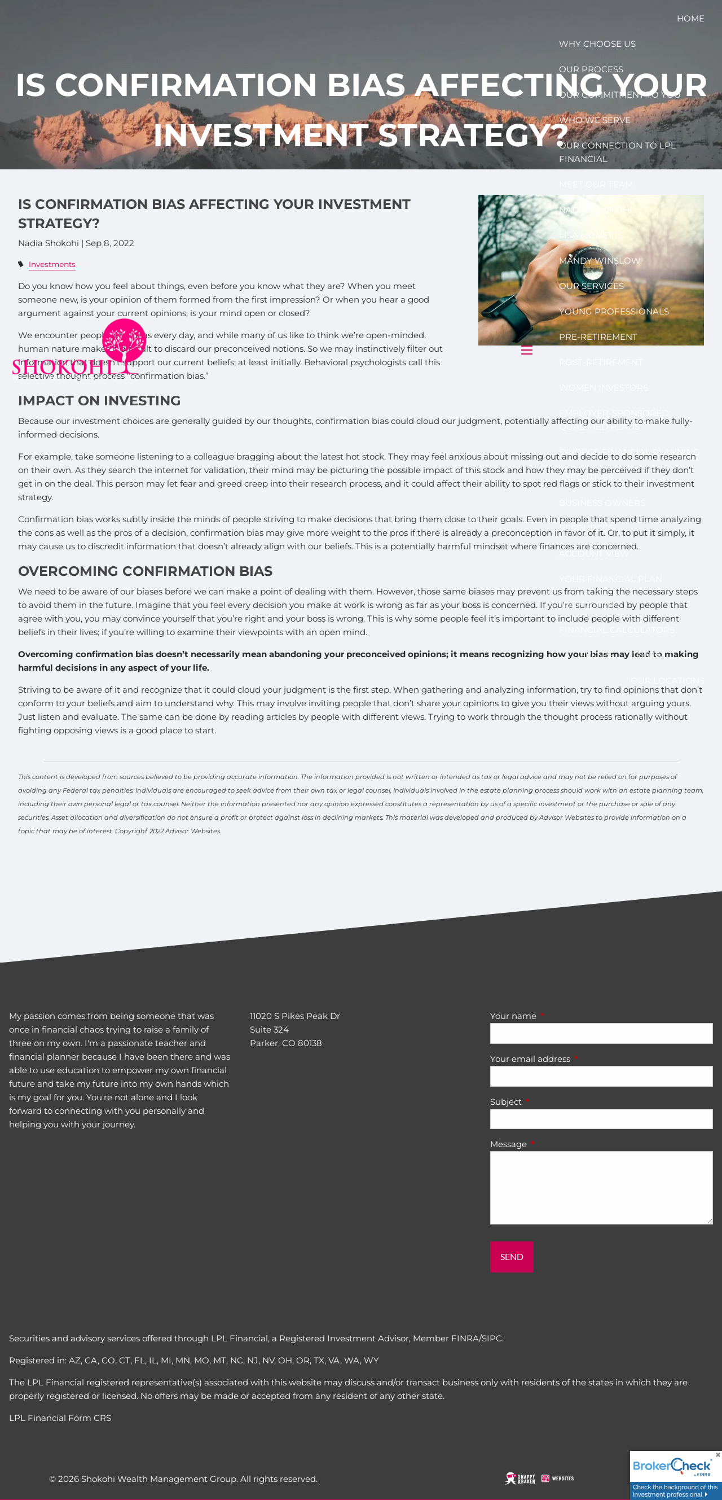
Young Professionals (614, 311)
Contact (652, 655)
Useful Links (590, 604)
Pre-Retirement (598, 336)
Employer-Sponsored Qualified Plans (613, 420)
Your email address (574, 1058)
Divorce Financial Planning (629, 452)
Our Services (591, 286)
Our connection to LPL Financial (617, 152)
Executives (586, 477)
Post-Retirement (601, 362)
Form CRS (89, 1417)
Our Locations (668, 680)
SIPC (492, 1338)
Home (691, 18)
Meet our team (596, 184)
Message (552, 1144)
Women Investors (603, 387)
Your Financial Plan (610, 579)
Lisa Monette (591, 235)
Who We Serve (595, 120)
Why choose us (597, 43)
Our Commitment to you (620, 94)
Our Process (591, 69)
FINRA (465, 1338)
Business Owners (602, 502)
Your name (557, 1016)
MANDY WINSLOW (600, 260)
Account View (594, 553)
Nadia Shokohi (595, 209)
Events (597, 655)
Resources (586, 528)
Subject (550, 1101)
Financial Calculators (617, 629)
